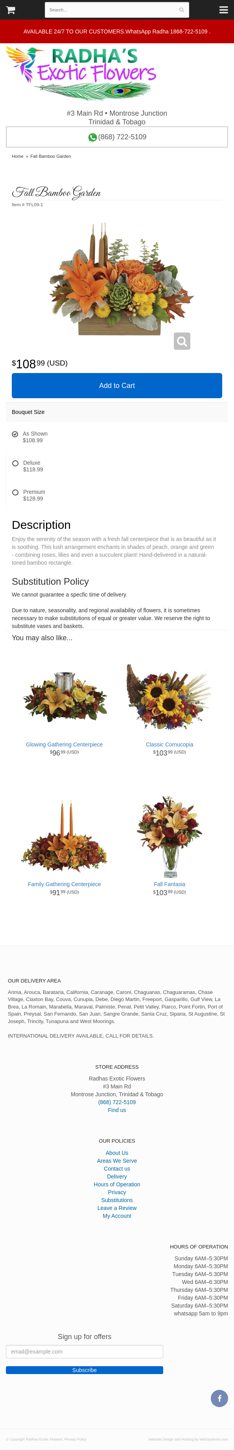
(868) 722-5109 (116, 137)
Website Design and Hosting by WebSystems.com (188, 1439)
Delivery (117, 1176)
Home (18, 156)
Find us (117, 1110)
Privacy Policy (75, 1439)
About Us (117, 1153)
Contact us (117, 1169)
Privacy (117, 1192)
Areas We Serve (117, 1161)
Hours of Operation (117, 1184)
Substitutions (117, 1200)
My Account (117, 1216)
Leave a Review (117, 1208)
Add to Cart (117, 386)
